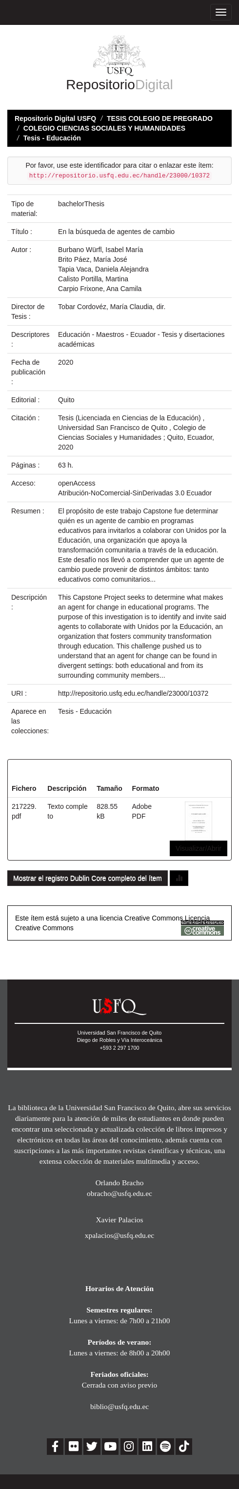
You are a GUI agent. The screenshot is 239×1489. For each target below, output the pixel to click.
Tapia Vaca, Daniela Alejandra (103, 269)
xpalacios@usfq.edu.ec (119, 1235)
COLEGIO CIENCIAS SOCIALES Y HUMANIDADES (104, 128)
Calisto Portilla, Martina (93, 279)
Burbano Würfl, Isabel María (100, 250)
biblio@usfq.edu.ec (119, 1406)
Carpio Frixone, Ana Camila (99, 289)
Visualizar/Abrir (198, 848)
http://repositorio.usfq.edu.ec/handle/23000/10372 (133, 693)
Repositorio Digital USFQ (55, 118)
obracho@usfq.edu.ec (119, 1193)
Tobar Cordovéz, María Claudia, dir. (111, 307)
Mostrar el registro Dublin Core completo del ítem (87, 878)
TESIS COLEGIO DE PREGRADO (160, 118)
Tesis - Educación (52, 138)
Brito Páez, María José (92, 259)
